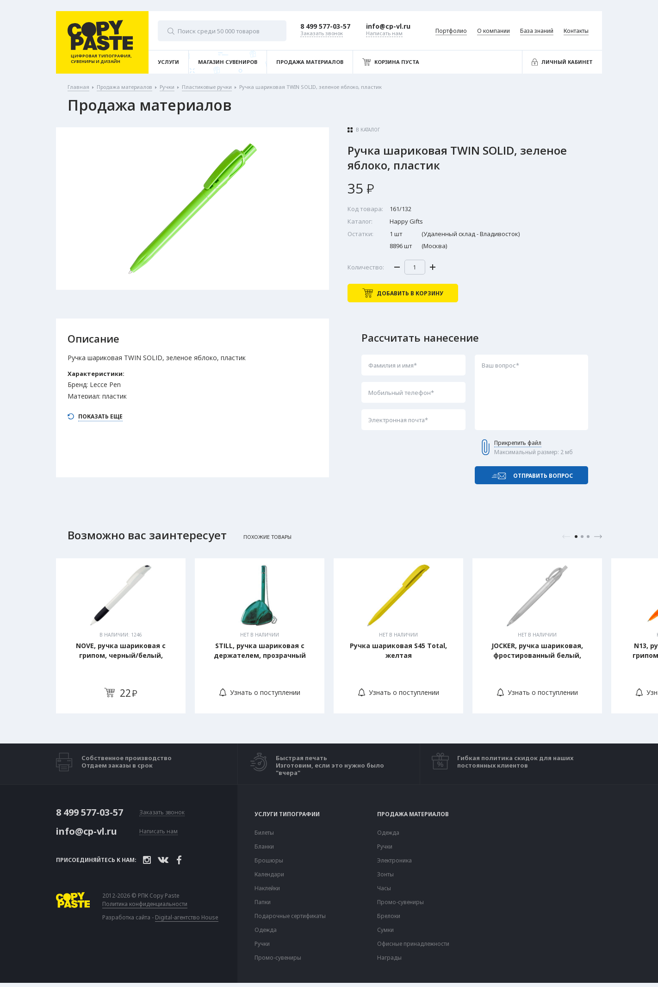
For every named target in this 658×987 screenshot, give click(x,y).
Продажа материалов (413, 814)
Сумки (385, 930)
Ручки (262, 944)
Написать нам (158, 832)
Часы (384, 889)
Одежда (266, 930)
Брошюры (269, 861)
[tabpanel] (121, 636)
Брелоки (388, 916)
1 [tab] (576, 537)
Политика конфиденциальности (144, 904)
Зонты (385, 875)
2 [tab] (582, 537)
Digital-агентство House (186, 918)
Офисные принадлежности (413, 944)
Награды (389, 958)
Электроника (394, 861)
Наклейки (267, 889)
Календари (269, 875)
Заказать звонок (162, 813)
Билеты (264, 833)
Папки (263, 902)
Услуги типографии (287, 814)
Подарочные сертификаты (290, 916)
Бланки (264, 847)
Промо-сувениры (278, 958)
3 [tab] (588, 537)
